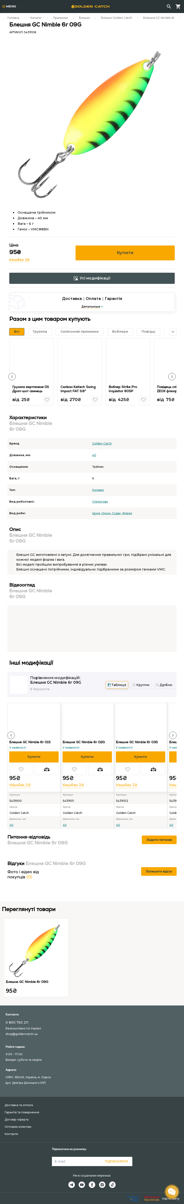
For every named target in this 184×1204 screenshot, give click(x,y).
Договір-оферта (17, 1119)
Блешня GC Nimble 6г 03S (137, 742)
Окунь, (107, 513)
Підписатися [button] (116, 1161)
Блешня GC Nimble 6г (158, 18)
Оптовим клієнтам (18, 1126)
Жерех (127, 513)
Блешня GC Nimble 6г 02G (84, 742)
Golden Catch (102, 443)
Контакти (11, 1134)
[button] (12, 376)
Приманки (60, 18)
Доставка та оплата (19, 1105)
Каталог (36, 18)
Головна (13, 18)
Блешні (84, 18)
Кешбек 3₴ (19, 260)
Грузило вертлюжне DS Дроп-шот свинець (30, 389)
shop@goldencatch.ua (22, 1034)
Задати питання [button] (159, 840)
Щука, (97, 513)
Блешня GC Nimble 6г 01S (30, 742)
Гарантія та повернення (22, 1112)
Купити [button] (125, 252)
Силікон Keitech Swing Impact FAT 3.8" (78, 389)
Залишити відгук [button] (159, 871)
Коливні (98, 490)
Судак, (117, 513)
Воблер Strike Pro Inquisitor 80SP (123, 389)
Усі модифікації (92, 278)
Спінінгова (100, 501)
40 (94, 455)
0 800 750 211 (17, 1022)
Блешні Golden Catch (116, 18)
